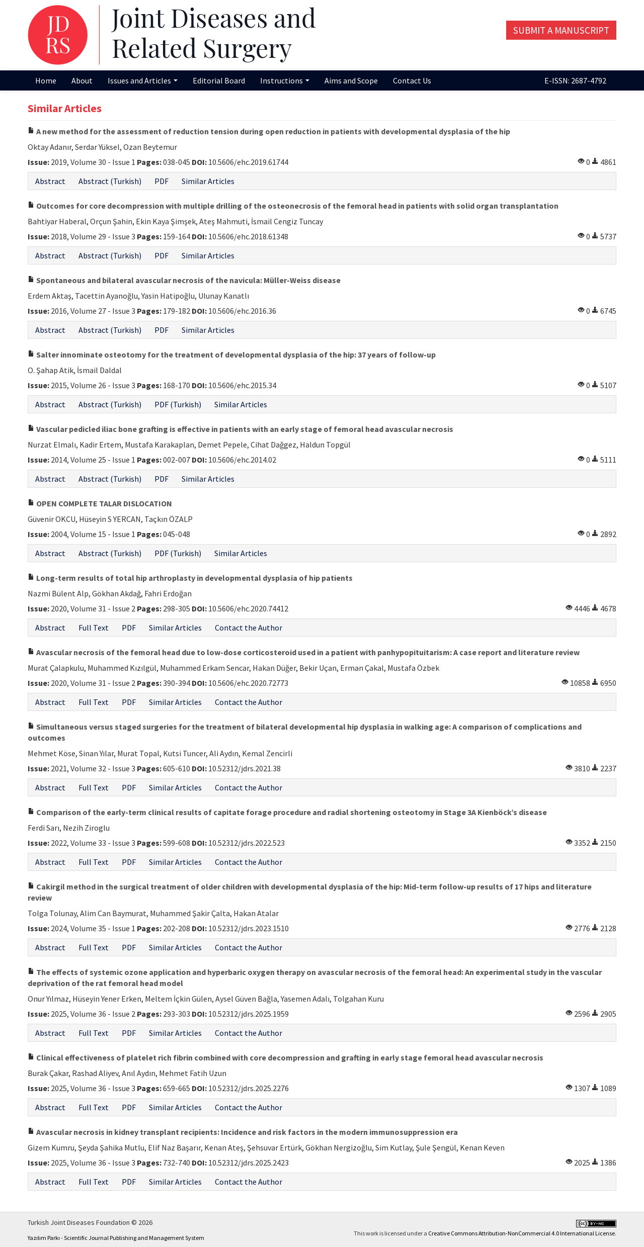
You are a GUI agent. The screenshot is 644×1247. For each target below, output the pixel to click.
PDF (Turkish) (177, 404)
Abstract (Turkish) (109, 181)
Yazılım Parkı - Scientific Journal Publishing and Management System (116, 1237)
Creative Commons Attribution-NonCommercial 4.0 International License (521, 1233)
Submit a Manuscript (561, 30)
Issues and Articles (143, 80)
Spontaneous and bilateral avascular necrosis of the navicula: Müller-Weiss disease (184, 280)
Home (45, 80)
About (82, 80)
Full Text (93, 627)
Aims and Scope (351, 80)
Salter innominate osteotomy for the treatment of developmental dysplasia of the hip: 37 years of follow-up (232, 354)
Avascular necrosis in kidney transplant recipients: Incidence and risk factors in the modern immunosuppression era (243, 1132)
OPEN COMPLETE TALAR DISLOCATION (100, 503)
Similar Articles (208, 181)
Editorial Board (219, 80)
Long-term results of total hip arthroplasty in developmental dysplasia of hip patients (190, 578)
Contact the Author (248, 627)
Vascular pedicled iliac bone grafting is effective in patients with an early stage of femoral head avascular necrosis (240, 429)
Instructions (284, 80)
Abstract (50, 181)
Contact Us (412, 80)
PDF (161, 181)
